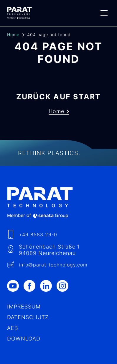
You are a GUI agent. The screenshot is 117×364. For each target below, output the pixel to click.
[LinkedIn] (48, 286)
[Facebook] (32, 286)
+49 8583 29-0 (38, 234)
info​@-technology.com (53, 265)
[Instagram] (65, 286)
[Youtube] (15, 286)
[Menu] (104, 13)
